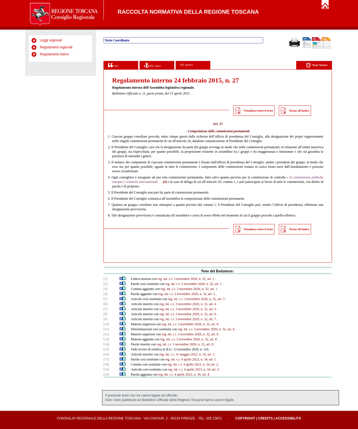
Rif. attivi (152, 65)
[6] (105, 304)
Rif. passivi (186, 64)
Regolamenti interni (54, 54)
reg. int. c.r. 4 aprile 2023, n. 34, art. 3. (194, 369)
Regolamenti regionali (56, 47)
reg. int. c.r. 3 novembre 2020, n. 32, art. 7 (187, 319)
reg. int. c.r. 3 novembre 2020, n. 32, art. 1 (185, 279)
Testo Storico (317, 65)
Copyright (245, 418)
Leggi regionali (51, 40)
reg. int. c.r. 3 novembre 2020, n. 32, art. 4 (187, 304)
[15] (106, 349)
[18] (106, 364)
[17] (106, 359)
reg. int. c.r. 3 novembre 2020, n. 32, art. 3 (196, 299)
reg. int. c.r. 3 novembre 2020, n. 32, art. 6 (187, 314)
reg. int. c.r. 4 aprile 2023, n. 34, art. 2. (193, 364)
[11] (106, 329)
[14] (106, 344)
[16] (106, 354)
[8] (105, 314)
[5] (105, 299)
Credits (265, 418)
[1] (105, 279)
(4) (165, 182)
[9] (105, 319)
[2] (105, 284)
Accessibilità (288, 418)
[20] (106, 374)
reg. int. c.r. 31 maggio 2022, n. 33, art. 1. (187, 354)
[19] (106, 369)
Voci (113, 65)
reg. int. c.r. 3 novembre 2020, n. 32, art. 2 (186, 294)
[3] (105, 289)
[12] (106, 334)
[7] (105, 309)
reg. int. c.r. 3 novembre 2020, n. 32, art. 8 (190, 324)
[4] (105, 294)
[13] (106, 339)
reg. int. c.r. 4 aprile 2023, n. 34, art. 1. (191, 359)
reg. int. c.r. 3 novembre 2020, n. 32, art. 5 (187, 309)
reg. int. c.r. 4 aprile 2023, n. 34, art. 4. (184, 374)
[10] (106, 324)
